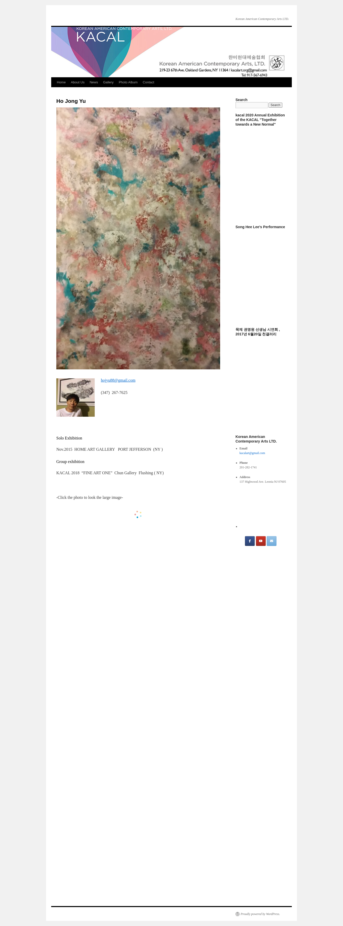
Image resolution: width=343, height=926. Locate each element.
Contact (148, 82)
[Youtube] (261, 541)
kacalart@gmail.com (252, 453)
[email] (271, 541)
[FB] (250, 541)
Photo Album (128, 82)
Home (61, 82)
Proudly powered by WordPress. (260, 914)
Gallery (108, 82)
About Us (77, 82)
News (94, 82)
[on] (282, 541)
